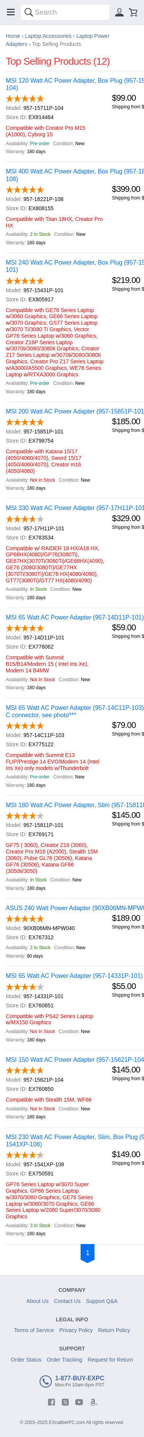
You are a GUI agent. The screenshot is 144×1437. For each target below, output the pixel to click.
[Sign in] (119, 12)
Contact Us (67, 1301)
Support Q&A (102, 1301)
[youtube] (79, 1402)
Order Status (26, 1360)
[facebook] (51, 1402)
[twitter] (65, 1402)
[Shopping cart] (133, 12)
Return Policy (114, 1330)
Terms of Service (34, 1330)
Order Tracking (65, 1360)
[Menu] (11, 12)
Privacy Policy (76, 1330)
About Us (37, 1301)
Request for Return (110, 1360)
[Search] (29, 12)
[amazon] (93, 1402)
